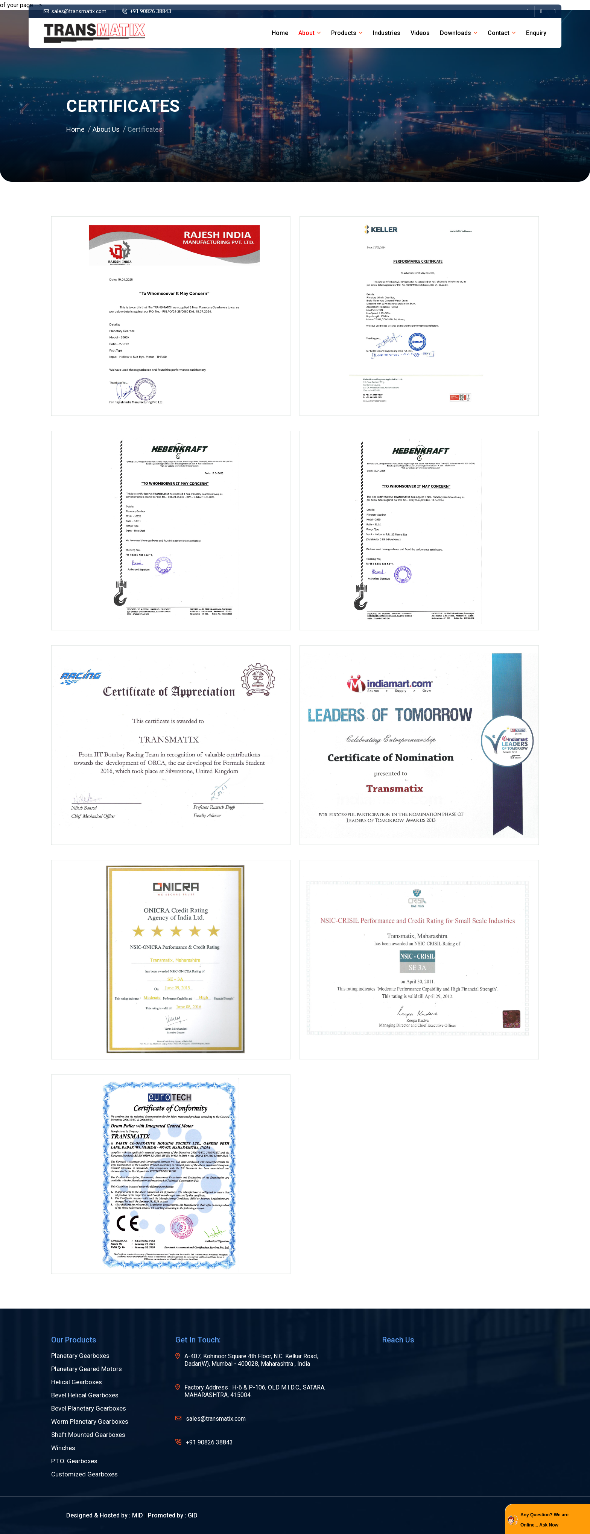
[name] (527, 11)
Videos (420, 33)
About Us (106, 129)
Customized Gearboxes (84, 1474)
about (306, 33)
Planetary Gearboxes (80, 1356)
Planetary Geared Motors (86, 1369)
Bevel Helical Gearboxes (85, 1395)
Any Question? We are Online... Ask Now (544, 1520)
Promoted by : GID (173, 1515)
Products (343, 33)
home (280, 33)
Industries (386, 33)
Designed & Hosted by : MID (104, 1515)
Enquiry (536, 33)
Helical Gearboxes (76, 1382)
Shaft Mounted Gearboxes (88, 1435)
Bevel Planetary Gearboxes (88, 1408)
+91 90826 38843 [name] (146, 11)
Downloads (455, 33)
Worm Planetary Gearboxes (89, 1421)
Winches (63, 1448)
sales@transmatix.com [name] (75, 11)
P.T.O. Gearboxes (74, 1461)
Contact (498, 33)
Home (75, 129)
